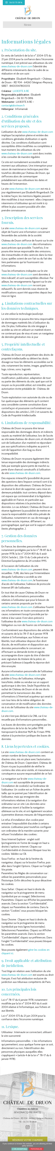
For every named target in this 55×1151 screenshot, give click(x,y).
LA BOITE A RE (21, 91)
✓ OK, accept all (19, 1149)
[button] (27, 1127)
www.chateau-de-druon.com (16, 66)
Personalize (36, 1149)
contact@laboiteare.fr (13, 105)
